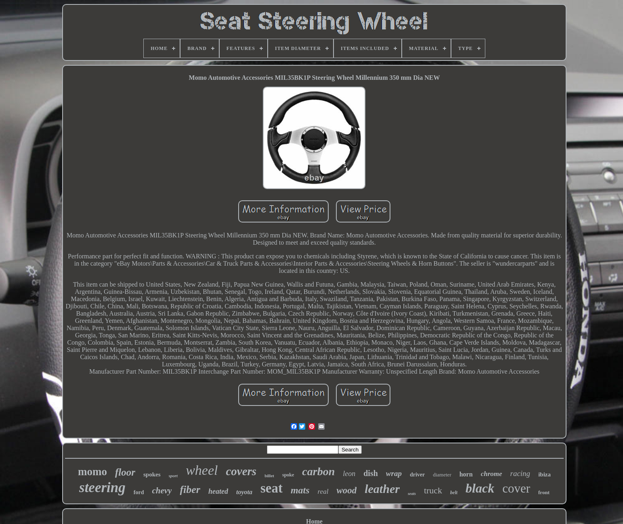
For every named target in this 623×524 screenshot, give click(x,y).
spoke (288, 475)
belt (453, 492)
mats (300, 490)
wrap (394, 473)
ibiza (544, 474)
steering (102, 487)
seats (412, 493)
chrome (491, 474)
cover (516, 488)
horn (466, 474)
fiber (190, 489)
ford (139, 492)
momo (92, 472)
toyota (244, 492)
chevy (162, 490)
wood (346, 490)
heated (218, 491)
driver (417, 475)
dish (370, 473)
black (480, 488)
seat (271, 488)
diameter (442, 475)
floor (125, 472)
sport (173, 475)
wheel (202, 470)
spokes (152, 474)
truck (433, 490)
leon (349, 474)
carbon (318, 471)
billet (269, 475)
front (544, 492)
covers (241, 471)
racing (520, 473)
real (323, 491)
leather (382, 488)
